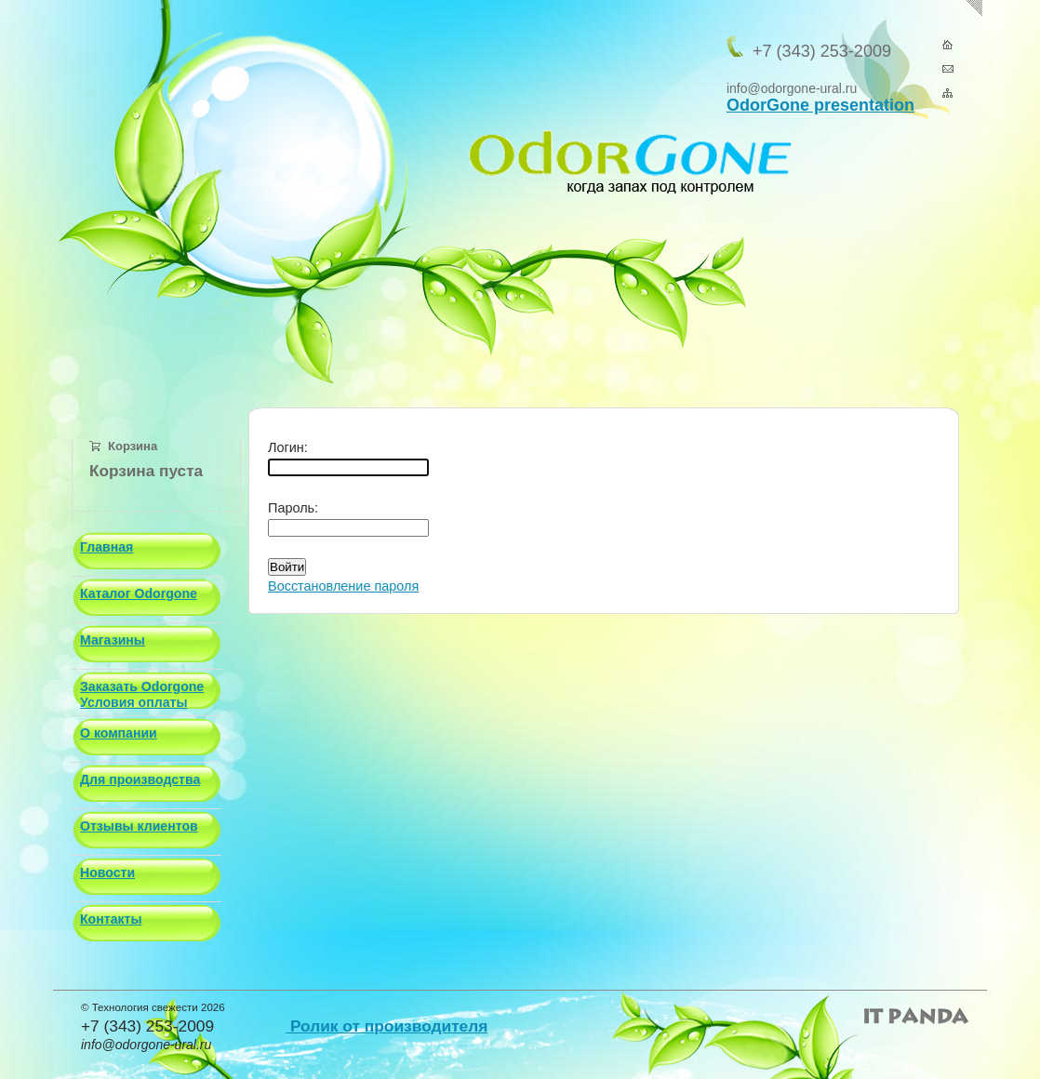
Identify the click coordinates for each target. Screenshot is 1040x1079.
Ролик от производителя (386, 1026)
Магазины (112, 640)
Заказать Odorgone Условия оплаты (142, 694)
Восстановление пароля (343, 586)
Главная (106, 547)
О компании (118, 733)
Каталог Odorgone (138, 593)
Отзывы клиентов (139, 826)
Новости (107, 872)
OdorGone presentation (820, 105)
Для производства (140, 779)
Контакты (110, 919)
